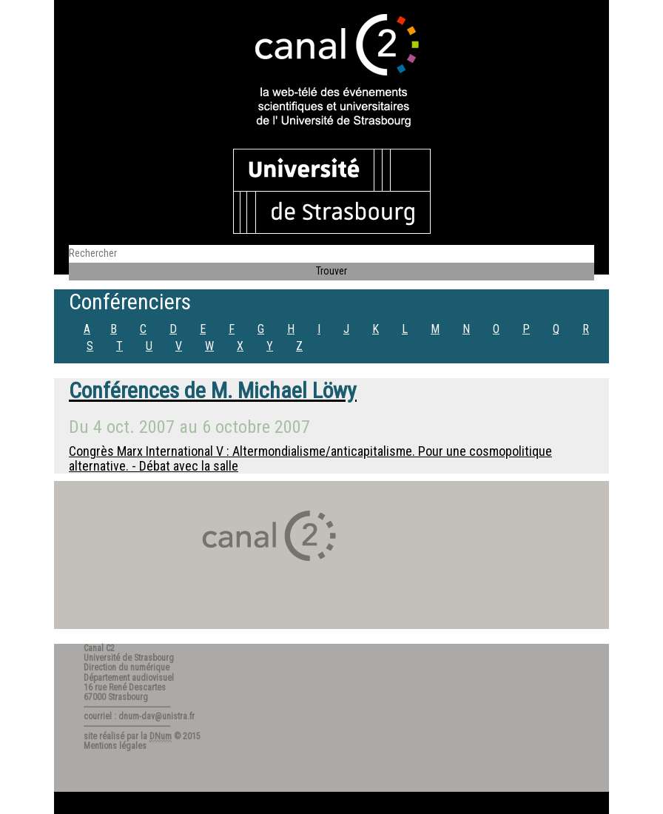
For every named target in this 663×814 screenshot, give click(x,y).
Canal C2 (99, 648)
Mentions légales (115, 746)
